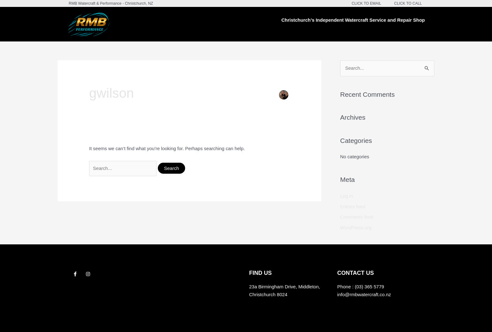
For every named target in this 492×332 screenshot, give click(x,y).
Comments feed (356, 217)
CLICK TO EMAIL (366, 3)
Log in (346, 196)
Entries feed (352, 206)
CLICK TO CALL (408, 3)
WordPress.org (356, 227)
